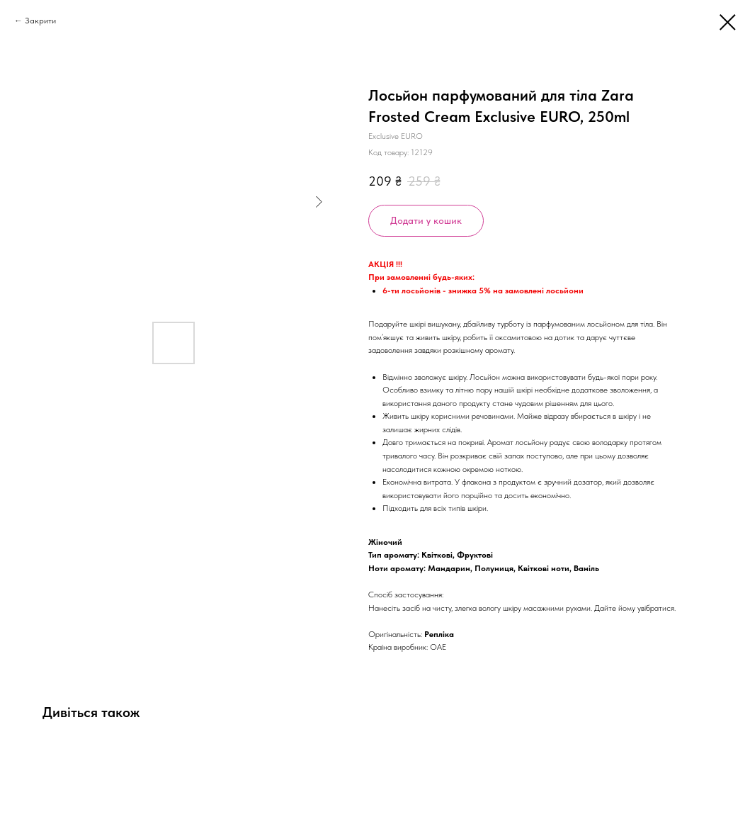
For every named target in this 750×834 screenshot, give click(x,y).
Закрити (40, 21)
